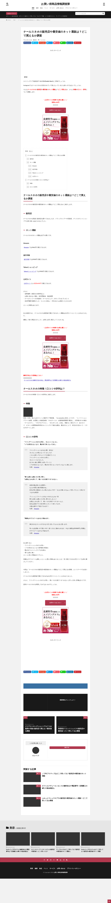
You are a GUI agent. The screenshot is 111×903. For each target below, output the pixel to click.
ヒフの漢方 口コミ (50, 16)
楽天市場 (32, 169)
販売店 (30, 159)
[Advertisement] (55, 64)
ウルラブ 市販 (40, 16)
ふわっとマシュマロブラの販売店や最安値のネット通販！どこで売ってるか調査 (64, 799)
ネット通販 (31, 162)
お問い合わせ (60, 8)
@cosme (36, 467)
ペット (46, 8)
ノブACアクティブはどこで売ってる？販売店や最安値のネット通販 (64, 775)
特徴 (29, 183)
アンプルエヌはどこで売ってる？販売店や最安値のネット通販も (68, 850)
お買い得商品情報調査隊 (55, 4)
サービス (52, 8)
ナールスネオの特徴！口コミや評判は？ (37, 180)
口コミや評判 (31, 187)
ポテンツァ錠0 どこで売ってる (27, 16)
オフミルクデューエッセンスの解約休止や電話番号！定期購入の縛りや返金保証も (64, 787)
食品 (41, 8)
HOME (9, 19)
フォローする (67, 702)
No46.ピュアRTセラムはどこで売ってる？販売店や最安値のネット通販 (92, 850)
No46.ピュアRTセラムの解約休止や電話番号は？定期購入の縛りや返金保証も (17, 850)
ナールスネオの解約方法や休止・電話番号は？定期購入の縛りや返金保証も (47, 380)
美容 (33, 8)
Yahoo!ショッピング (35, 173)
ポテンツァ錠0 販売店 (12, 16)
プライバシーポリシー (71, 8)
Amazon (32, 166)
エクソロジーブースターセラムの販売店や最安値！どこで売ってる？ (43, 850)
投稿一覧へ (67, 747)
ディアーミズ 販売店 (61, 16)
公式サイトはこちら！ (55, 110)
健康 (37, 8)
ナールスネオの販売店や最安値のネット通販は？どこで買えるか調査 (34, 20)
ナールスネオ (42, 39)
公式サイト (33, 176)
